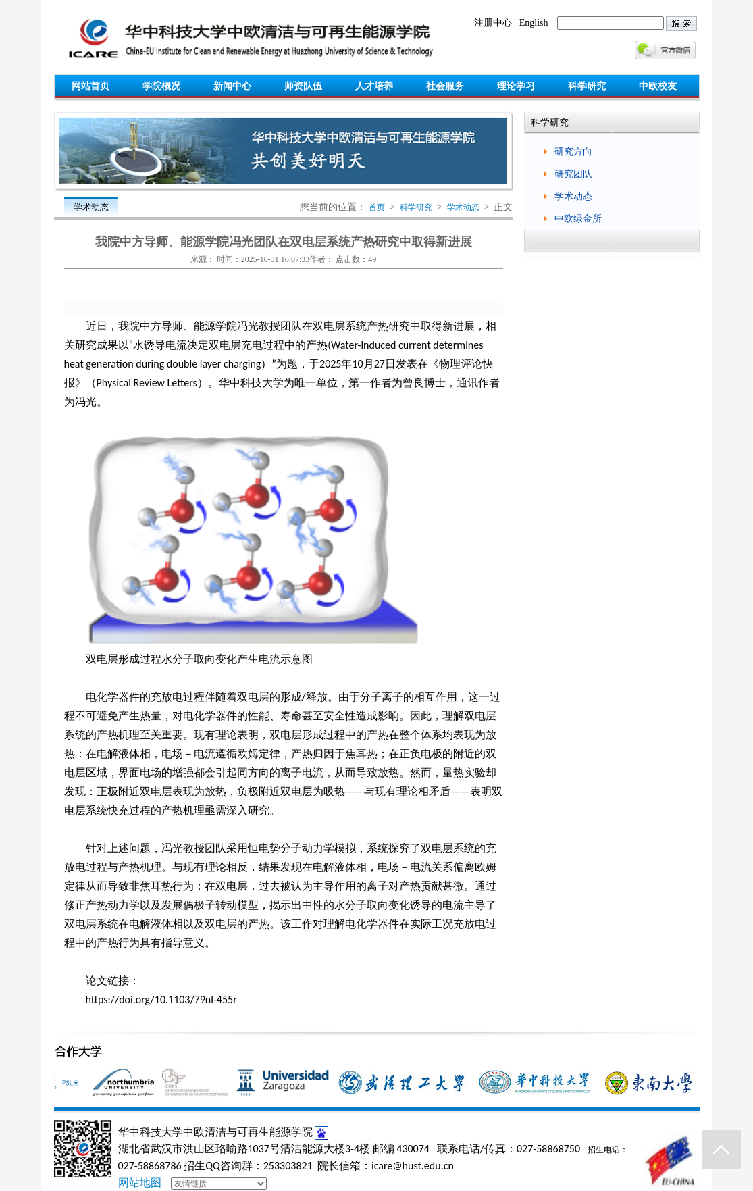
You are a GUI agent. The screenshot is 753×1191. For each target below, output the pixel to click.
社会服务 (445, 86)
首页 (377, 207)
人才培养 (374, 86)
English (533, 23)
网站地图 (139, 1182)
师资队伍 (303, 86)
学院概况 (161, 86)
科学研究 (587, 86)
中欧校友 (658, 86)
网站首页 (90, 86)
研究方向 (573, 152)
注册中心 (493, 23)
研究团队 (573, 174)
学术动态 (463, 207)
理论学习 (516, 86)
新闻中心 (232, 86)
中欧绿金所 (578, 218)
